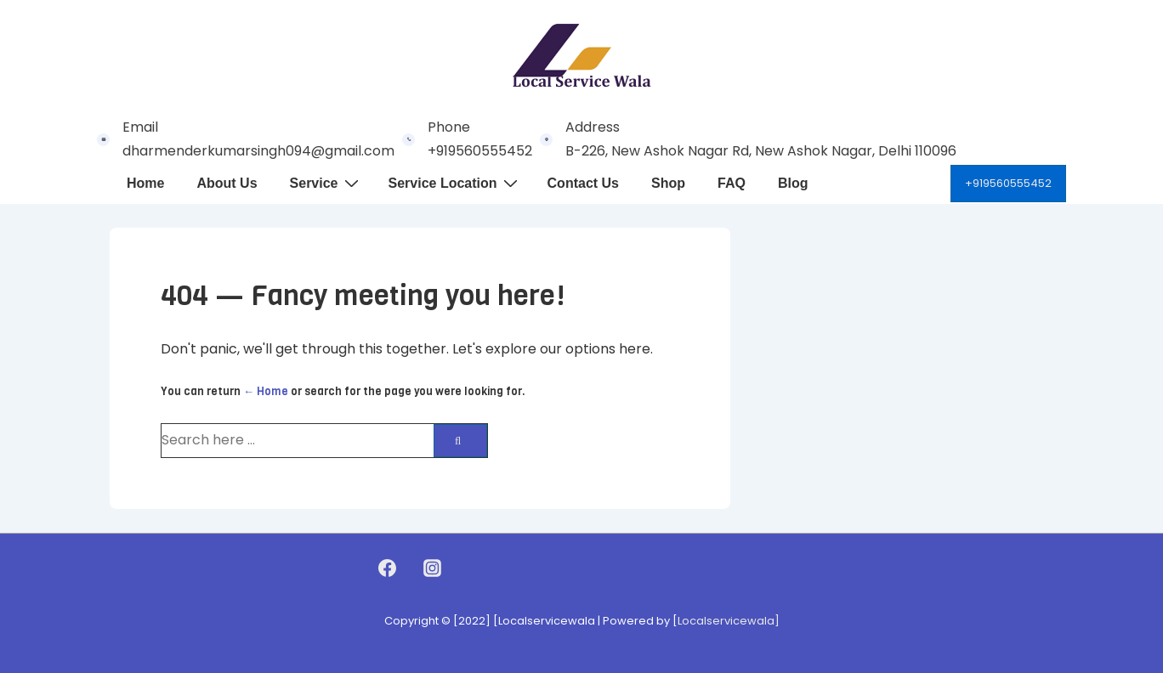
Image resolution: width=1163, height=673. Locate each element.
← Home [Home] (265, 391)
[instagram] (432, 568)
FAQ (732, 183)
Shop (668, 183)
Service (326, 183)
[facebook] (388, 568)
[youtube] (468, 568)
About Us (226, 183)
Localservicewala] (729, 621)
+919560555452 (1008, 183)
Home (145, 183)
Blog (793, 183)
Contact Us (583, 183)
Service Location (455, 183)
